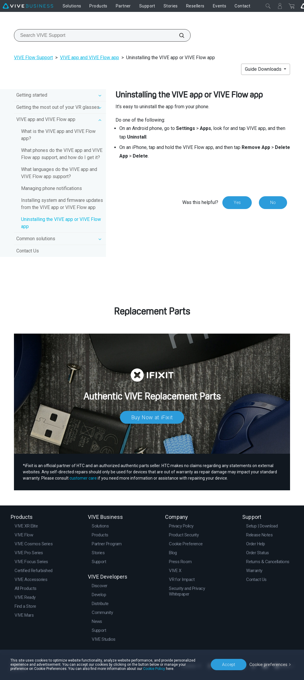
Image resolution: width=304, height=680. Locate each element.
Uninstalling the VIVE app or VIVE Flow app (61, 222)
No (273, 202)
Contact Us (27, 251)
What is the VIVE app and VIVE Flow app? (58, 134)
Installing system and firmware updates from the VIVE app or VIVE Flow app (62, 203)
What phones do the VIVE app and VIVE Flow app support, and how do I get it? (61, 153)
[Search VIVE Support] (178, 35)
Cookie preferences (269, 664)
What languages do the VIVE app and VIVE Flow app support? (59, 173)
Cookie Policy (154, 669)
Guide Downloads (264, 69)
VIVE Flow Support (33, 57)
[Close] (268, 6)
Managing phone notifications (51, 188)
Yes (236, 202)
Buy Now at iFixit (152, 417)
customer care (83, 478)
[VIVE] (28, 6)
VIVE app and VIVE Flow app (89, 57)
